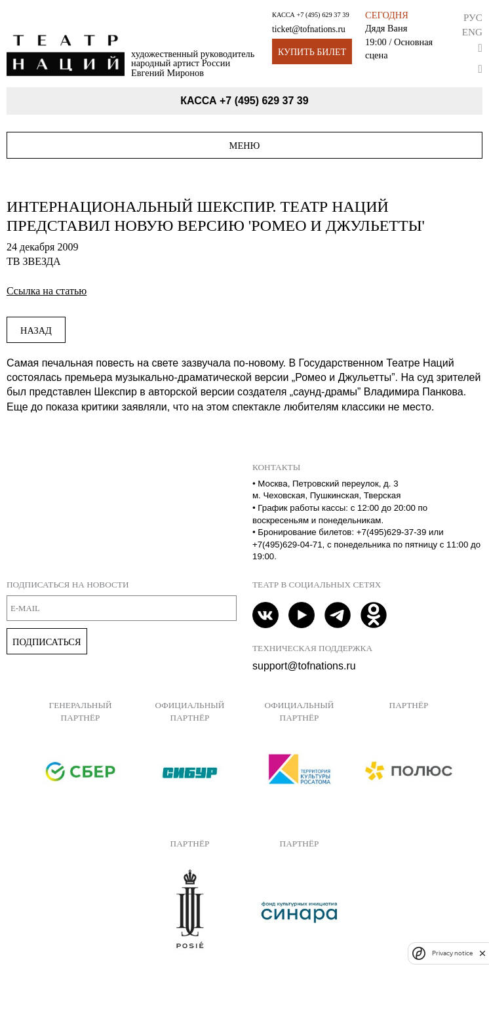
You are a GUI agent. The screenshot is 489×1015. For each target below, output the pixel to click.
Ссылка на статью (47, 290)
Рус (472, 17)
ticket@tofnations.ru (308, 29)
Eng (472, 31)
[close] (482, 953)
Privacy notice (452, 953)
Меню (244, 145)
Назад (36, 330)
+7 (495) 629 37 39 (322, 14)
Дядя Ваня (386, 28)
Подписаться (46, 642)
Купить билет (312, 52)
